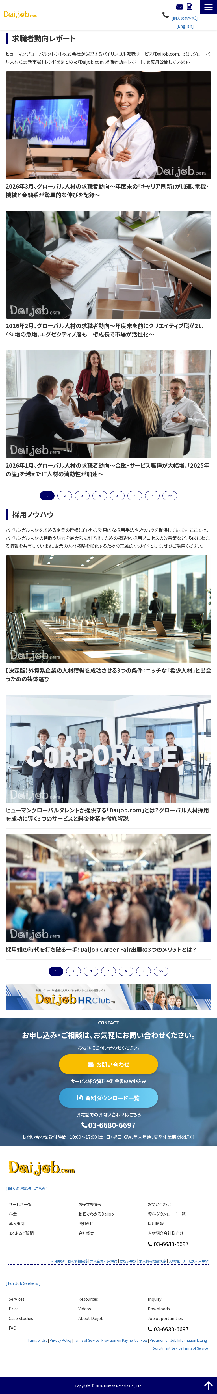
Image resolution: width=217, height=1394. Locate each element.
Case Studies (21, 1318)
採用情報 (156, 1223)
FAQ (12, 1328)
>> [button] (170, 495)
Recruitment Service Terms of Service (180, 1348)
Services (17, 1299)
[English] (185, 26)
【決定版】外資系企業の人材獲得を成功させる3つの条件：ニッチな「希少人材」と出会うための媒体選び (108, 674)
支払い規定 (128, 1261)
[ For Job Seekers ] (24, 1283)
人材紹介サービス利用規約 (189, 1261)
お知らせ (85, 1223)
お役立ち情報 (89, 1204)
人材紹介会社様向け (165, 1233)
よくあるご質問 (21, 1233)
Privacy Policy (60, 1340)
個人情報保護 (77, 1261)
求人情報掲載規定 (152, 1261)
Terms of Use (37, 1340)
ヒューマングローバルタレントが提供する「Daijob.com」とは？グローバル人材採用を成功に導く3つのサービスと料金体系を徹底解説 (107, 814)
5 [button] (117, 495)
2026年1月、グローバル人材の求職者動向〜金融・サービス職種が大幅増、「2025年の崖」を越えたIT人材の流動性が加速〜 (107, 469)
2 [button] (65, 495)
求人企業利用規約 (103, 1261)
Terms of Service (86, 1340)
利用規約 (58, 1261)
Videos (84, 1308)
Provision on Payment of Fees (124, 1340)
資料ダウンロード (190, 7)
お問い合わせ (180, 7)
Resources (88, 1299)
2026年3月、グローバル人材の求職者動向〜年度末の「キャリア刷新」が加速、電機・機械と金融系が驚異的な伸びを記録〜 (107, 190)
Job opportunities (165, 1318)
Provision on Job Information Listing (178, 1340)
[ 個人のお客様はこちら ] (28, 1188)
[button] (208, 7)
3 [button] (82, 495)
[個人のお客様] (185, 18)
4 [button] (100, 495)
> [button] (152, 495)
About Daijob (90, 1318)
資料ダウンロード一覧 (112, 1098)
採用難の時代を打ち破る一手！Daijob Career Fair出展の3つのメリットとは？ (101, 949)
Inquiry (155, 1299)
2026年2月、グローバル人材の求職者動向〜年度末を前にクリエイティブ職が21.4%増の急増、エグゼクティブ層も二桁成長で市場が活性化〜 (104, 329)
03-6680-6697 (166, 14)
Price (14, 1308)
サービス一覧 (20, 1204)
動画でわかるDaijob (96, 1214)
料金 (13, 1214)
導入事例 (17, 1223)
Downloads (159, 1308)
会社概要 (86, 1233)
